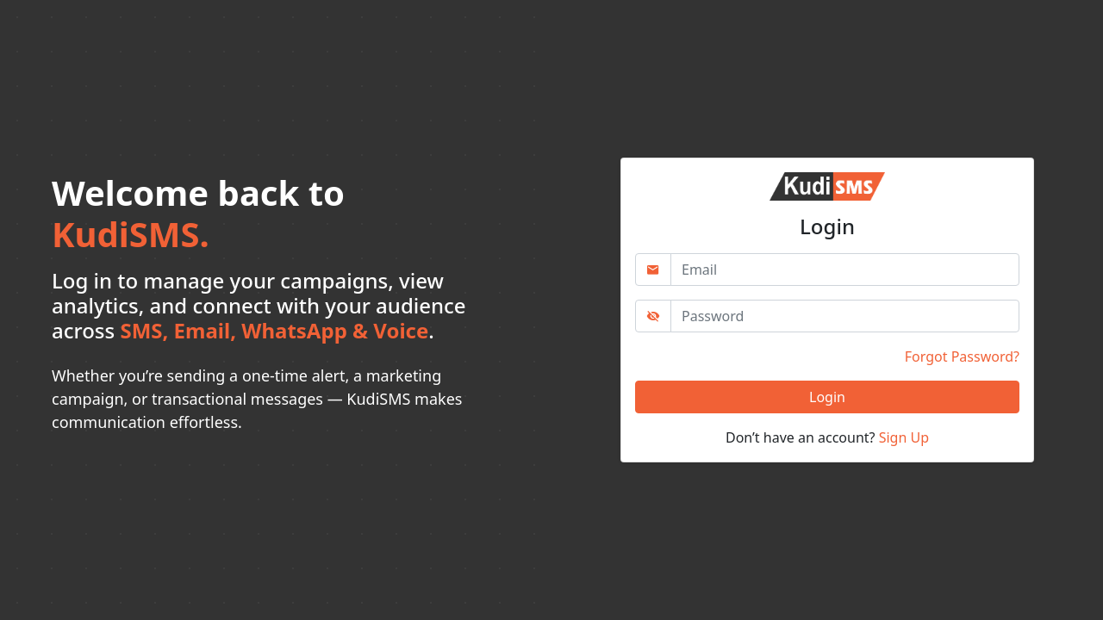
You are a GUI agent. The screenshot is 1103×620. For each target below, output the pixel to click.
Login (827, 397)
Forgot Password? (962, 356)
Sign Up (904, 437)
